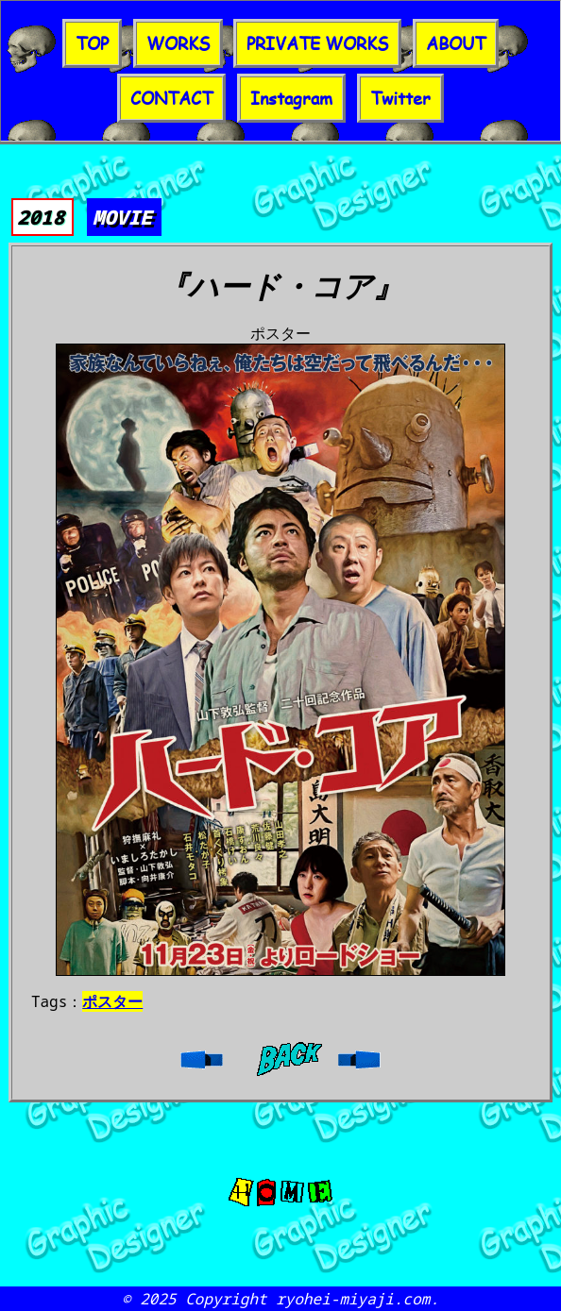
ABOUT (455, 43)
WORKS (178, 43)
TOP (92, 43)
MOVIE (122, 217)
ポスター (112, 1001)
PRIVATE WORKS (317, 43)
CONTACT (171, 98)
